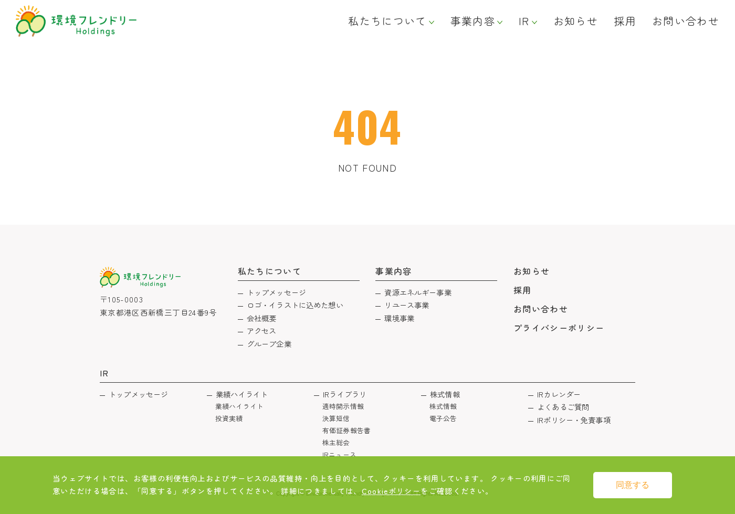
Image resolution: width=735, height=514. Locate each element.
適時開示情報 (343, 406)
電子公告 (443, 418)
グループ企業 (269, 343)
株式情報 (445, 394)
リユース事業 (406, 304)
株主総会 (336, 442)
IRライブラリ (344, 394)
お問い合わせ (685, 21)
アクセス (262, 330)
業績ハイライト (242, 394)
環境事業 (399, 317)
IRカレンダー (559, 394)
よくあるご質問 (563, 406)
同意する (632, 484)
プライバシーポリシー (559, 327)
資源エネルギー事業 (417, 292)
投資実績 (229, 418)
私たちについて (387, 21)
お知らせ (575, 21)
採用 (625, 21)
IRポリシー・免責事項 (574, 419)
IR (524, 21)
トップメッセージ (276, 292)
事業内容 (472, 21)
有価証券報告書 (346, 430)
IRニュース (339, 454)
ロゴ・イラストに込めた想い (295, 304)
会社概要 (262, 317)
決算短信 (336, 418)
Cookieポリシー (391, 490)
